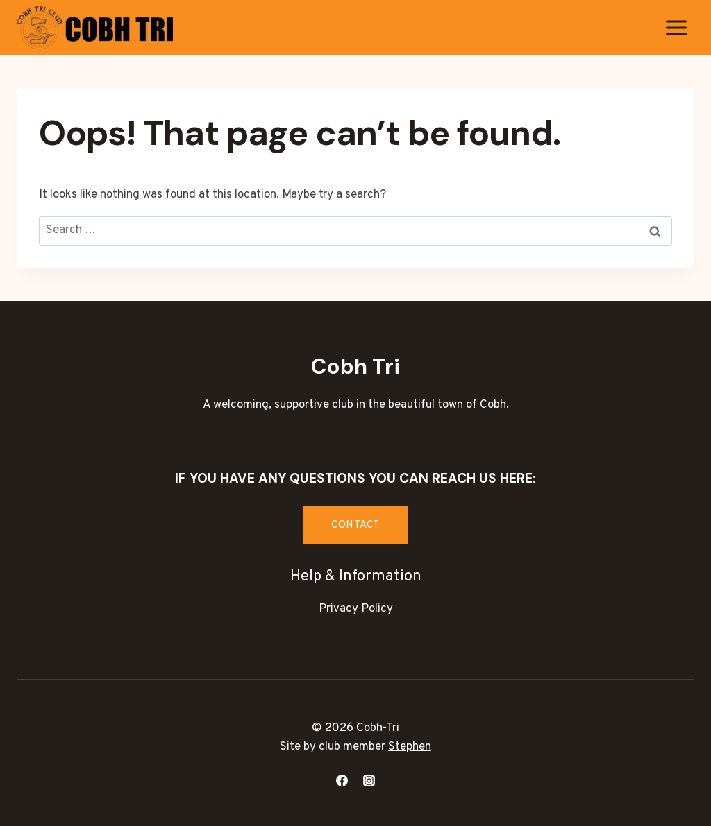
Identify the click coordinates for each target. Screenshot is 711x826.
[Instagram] (369, 780)
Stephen (409, 747)
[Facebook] (341, 780)
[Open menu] (676, 27)
